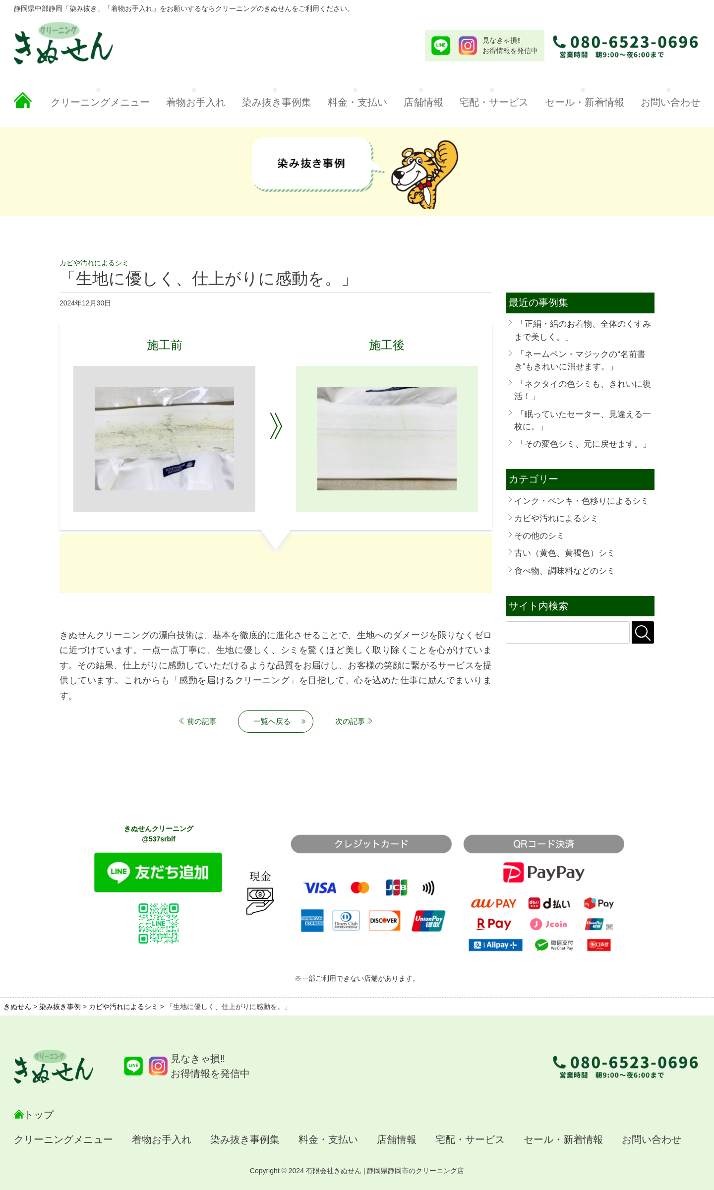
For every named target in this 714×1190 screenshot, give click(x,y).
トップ (39, 1114)
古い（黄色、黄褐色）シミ (564, 553)
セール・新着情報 (584, 102)
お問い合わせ (670, 102)
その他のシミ (539, 535)
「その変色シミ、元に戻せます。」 (583, 444)
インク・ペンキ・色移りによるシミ (581, 501)
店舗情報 (423, 102)
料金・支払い (357, 102)
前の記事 (202, 721)
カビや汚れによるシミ (556, 518)
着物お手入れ (196, 102)
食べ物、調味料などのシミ (564, 571)
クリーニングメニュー (100, 102)
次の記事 (350, 721)
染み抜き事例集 (276, 102)
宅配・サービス (494, 102)
